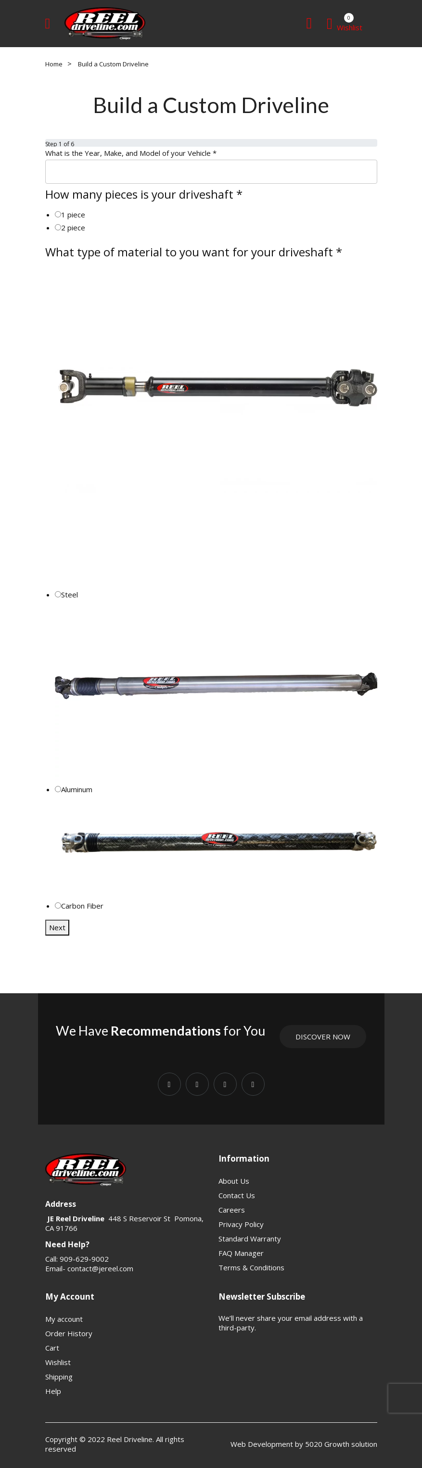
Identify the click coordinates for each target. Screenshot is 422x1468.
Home (54, 64)
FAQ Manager (241, 1253)
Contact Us (236, 1195)
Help (53, 1391)
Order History (68, 1333)
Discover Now (322, 1036)
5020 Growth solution (340, 1444)
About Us (233, 1181)
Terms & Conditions (251, 1267)
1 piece (73, 214)
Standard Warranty (249, 1238)
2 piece (73, 227)
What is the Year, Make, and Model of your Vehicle (131, 153)
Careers (231, 1210)
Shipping (59, 1376)
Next (57, 927)
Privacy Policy (241, 1224)
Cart (52, 1348)
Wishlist (58, 1362)
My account (64, 1319)
